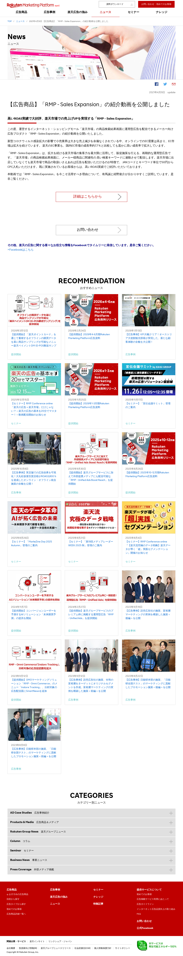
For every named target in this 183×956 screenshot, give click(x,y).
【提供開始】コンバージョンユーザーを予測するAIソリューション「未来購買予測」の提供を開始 (33, 615)
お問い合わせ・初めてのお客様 (156, 4)
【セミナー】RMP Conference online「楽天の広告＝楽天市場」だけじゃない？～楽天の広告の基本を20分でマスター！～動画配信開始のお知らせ (34, 409)
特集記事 (98, 904)
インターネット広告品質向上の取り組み (156, 909)
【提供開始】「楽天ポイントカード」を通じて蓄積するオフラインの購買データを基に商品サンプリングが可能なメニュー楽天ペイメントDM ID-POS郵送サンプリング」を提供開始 (33, 340)
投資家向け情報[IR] (28, 948)
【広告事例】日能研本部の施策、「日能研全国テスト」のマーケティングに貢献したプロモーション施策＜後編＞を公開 (147, 684)
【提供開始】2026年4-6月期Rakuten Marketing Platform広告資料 (89, 336)
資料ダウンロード (114, 4)
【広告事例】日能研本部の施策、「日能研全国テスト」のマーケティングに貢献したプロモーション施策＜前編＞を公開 (33, 753)
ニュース (55, 904)
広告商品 (12, 890)
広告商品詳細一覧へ (16, 914)
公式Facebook (145, 928)
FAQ (139, 914)
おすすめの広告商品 (18, 894)
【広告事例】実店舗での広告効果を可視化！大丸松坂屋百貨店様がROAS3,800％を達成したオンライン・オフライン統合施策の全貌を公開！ (33, 478)
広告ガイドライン (145, 904)
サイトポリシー (122, 948)
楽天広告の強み (59, 897)
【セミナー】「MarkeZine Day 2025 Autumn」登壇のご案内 (31, 544)
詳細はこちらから (87, 197)
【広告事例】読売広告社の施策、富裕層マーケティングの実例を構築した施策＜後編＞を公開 (147, 615)
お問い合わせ (87, 230)
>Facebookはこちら (21, 250)
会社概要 (11, 948)
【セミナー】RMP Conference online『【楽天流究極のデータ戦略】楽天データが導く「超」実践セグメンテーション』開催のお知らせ (147, 547)
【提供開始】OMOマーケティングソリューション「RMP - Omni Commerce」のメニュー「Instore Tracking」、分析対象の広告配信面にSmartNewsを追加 (34, 686)
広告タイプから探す (16, 904)
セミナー (98, 890)
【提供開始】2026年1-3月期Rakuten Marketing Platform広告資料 (88, 405)
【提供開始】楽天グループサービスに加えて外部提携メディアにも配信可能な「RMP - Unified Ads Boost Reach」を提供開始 (90, 478)
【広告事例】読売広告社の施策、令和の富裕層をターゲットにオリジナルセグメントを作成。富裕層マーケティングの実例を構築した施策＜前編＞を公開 (90, 686)
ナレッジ (98, 897)
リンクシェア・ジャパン (60, 941)
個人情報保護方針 (102, 948)
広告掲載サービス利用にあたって (153, 899)
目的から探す (13, 899)
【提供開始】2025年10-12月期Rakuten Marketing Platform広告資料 (147, 475)
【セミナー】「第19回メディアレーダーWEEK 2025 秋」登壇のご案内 (90, 544)
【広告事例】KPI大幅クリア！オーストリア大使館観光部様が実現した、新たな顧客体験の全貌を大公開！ (148, 338)
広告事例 (55, 890)
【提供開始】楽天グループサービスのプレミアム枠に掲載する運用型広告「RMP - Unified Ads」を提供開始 (91, 615)
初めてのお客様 (14, 909)
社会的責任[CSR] (82, 948)
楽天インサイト (37, 941)
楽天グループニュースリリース (56, 948)
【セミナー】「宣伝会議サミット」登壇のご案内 (147, 405)
